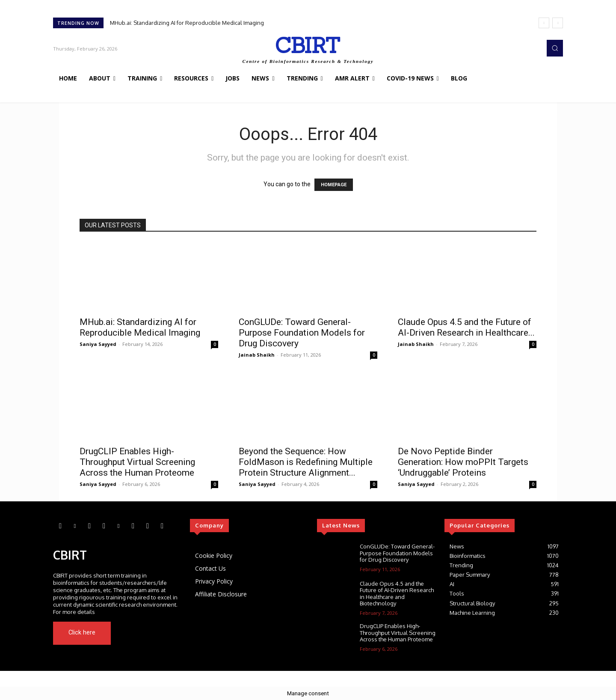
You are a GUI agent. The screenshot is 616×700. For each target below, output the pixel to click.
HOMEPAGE (333, 185)
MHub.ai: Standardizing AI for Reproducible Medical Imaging (187, 22)
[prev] (544, 23)
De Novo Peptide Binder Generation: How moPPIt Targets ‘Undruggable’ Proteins (463, 462)
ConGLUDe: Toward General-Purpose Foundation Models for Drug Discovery (302, 333)
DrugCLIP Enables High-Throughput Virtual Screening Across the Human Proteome (137, 462)
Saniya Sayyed (98, 344)
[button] (555, 48)
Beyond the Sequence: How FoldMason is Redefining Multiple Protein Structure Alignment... (306, 462)
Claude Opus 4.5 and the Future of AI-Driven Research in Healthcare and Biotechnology (397, 593)
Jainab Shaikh (257, 354)
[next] (557, 23)
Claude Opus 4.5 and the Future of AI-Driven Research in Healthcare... (466, 327)
